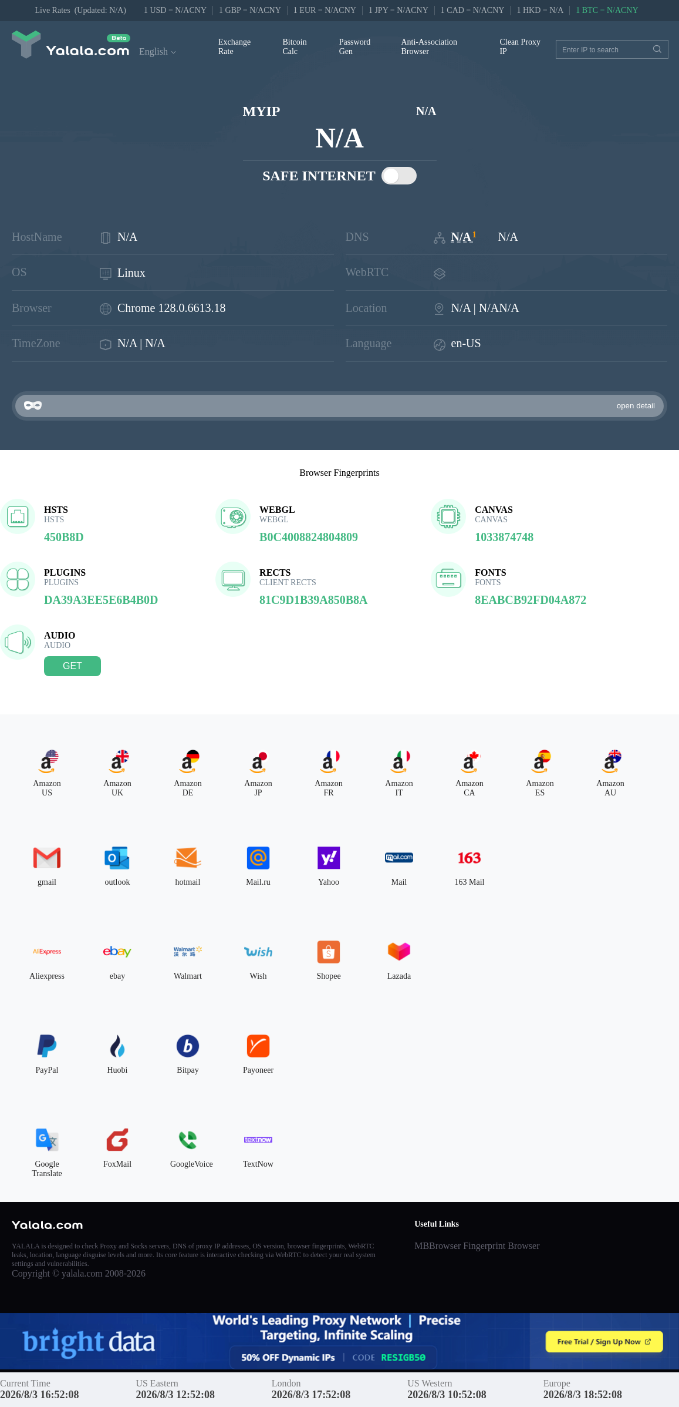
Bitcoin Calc (294, 47)
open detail (636, 405)
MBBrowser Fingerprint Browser (476, 1246)
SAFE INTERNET (339, 175)
